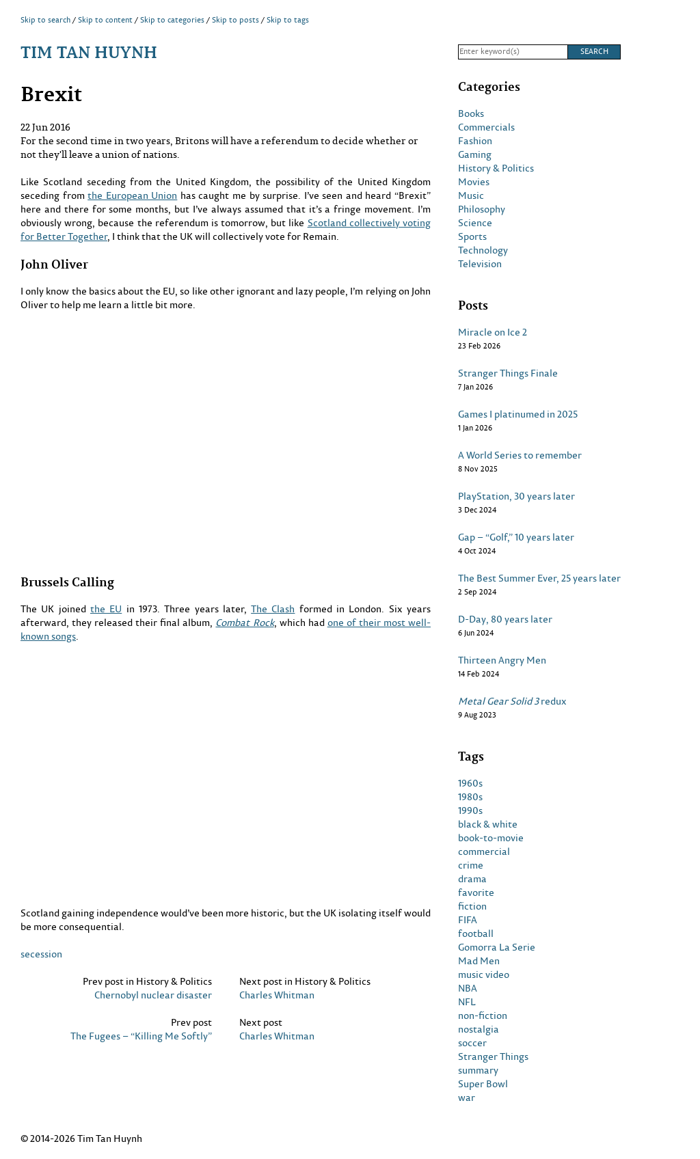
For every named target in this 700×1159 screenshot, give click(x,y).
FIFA (467, 920)
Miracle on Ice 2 (492, 332)
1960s (470, 783)
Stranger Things (493, 1056)
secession (41, 953)
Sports (472, 236)
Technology (483, 250)
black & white (487, 824)
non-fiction (482, 1015)
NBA (467, 988)
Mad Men (479, 961)
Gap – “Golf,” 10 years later (516, 537)
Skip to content (105, 19)
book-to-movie (491, 838)
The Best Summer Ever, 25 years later (539, 578)
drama (472, 879)
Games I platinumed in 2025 (518, 414)
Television (480, 264)
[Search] (512, 51)
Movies (473, 182)
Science (475, 223)
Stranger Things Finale (508, 373)
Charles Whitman (276, 995)
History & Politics (496, 168)
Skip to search (45, 19)
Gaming (475, 154)
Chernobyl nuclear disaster (153, 995)
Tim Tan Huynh (89, 51)
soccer (472, 1043)
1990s (470, 810)
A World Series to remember (520, 455)
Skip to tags (288, 19)
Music (471, 195)
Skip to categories (172, 19)
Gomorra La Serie (496, 947)
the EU (106, 608)
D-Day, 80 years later (505, 619)
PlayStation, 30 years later (516, 496)
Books (471, 113)
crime (470, 865)
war (466, 1097)
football (476, 933)
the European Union (132, 195)
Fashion (475, 141)
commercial (484, 851)
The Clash (273, 608)
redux (512, 701)
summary (478, 1070)
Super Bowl (483, 1084)
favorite (476, 892)
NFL (467, 1002)
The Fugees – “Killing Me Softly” (141, 1036)
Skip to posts (235, 19)
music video (483, 974)
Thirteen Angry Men (502, 660)
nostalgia (478, 1029)
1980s (470, 797)
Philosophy (481, 209)
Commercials (486, 127)
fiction (472, 906)
